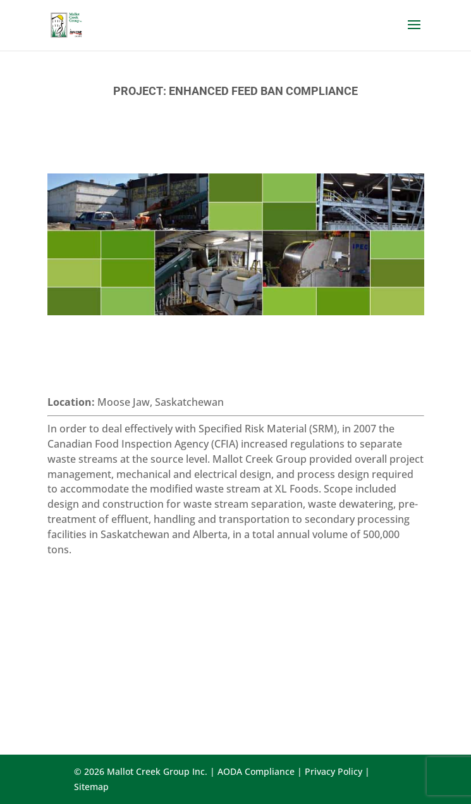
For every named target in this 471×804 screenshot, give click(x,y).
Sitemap (91, 787)
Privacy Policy (333, 771)
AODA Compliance (256, 771)
